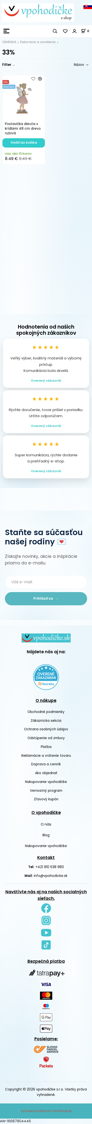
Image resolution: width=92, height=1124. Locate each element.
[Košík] (86, 31)
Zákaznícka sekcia (46, 720)
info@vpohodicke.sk (50, 875)
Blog (46, 835)
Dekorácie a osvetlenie (38, 42)
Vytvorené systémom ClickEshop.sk (46, 1111)
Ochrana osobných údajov (46, 729)
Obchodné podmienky (46, 712)
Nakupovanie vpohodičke (46, 782)
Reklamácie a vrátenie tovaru (46, 755)
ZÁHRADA (9, 42)
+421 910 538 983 (49, 866)
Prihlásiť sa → (46, 598)
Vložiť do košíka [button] (24, 142)
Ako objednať (46, 773)
